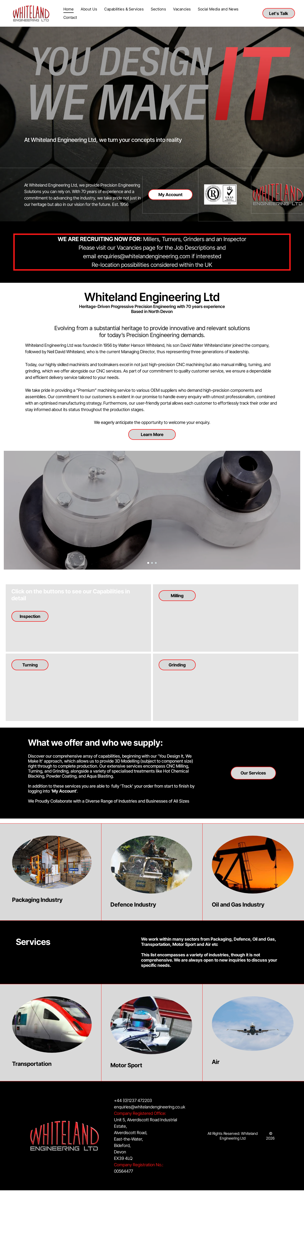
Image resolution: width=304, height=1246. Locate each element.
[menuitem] (68, 9)
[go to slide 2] (152, 563)
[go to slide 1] (148, 563)
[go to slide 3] (156, 563)
